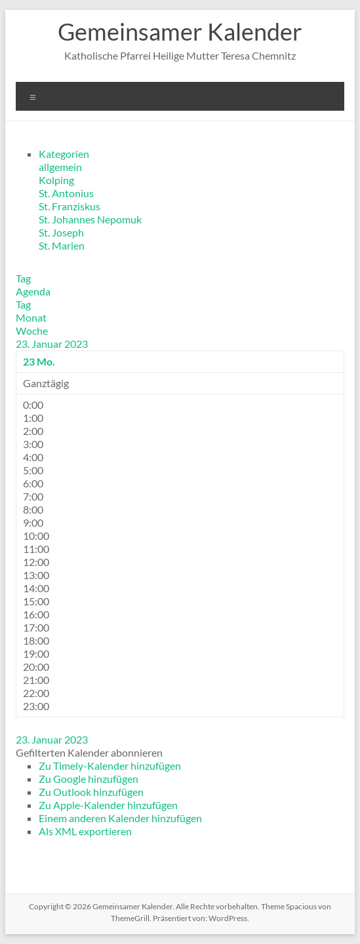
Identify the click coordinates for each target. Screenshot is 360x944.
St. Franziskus (69, 206)
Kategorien (64, 153)
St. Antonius (66, 193)
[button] (89, 752)
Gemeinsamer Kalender (180, 31)
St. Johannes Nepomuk (90, 219)
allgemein (60, 166)
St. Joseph (61, 232)
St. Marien (62, 245)
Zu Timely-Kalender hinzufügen (110, 765)
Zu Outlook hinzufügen (91, 791)
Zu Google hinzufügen (88, 778)
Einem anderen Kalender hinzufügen (120, 818)
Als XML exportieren (85, 831)
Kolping (56, 180)
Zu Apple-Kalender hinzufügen (108, 805)
